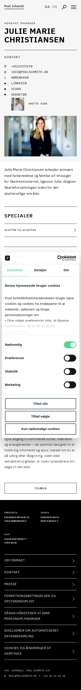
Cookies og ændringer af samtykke (27, 650)
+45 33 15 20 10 (54, 676)
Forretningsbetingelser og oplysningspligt (30, 598)
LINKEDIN (19, 83)
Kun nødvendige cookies (40, 429)
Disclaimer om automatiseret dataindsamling (31, 633)
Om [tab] (66, 270)
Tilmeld (41, 488)
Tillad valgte (40, 416)
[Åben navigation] (74, 7)
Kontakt (12, 572)
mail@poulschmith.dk (23, 676)
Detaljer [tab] (40, 270)
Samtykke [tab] (14, 270)
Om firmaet (14, 560)
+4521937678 (22, 66)
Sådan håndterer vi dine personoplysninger (27, 616)
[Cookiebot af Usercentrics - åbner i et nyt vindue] (57, 258)
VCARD (16, 89)
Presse (10, 584)
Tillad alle (40, 403)
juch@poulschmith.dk (29, 72)
